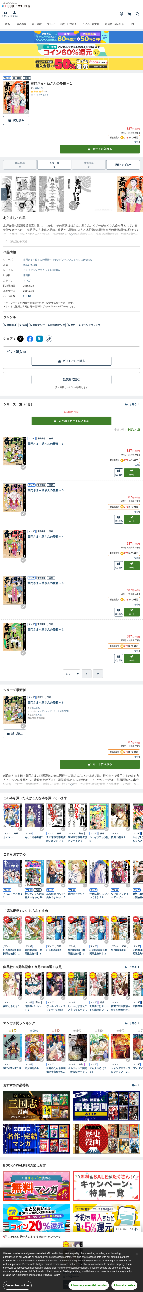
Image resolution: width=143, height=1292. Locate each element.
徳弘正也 (39, 88)
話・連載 (37, 24)
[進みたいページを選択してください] (71, 674)
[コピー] (49, 338)
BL (133, 24)
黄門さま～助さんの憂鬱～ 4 (46, 536)
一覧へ (134, 1085)
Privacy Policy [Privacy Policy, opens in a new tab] (52, 1275)
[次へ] (4, 194)
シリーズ (54, 165)
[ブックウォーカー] (16, 5)
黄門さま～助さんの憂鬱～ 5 (46, 490)
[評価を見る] (39, 93)
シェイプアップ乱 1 (99, 839)
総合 (7, 24)
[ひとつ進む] (86, 673)
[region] (71, 1269)
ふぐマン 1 (9, 837)
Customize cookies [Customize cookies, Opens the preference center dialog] (17, 1285)
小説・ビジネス (68, 24)
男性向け (10, 325)
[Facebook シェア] (30, 338)
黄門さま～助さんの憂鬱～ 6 (46, 443)
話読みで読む (71, 379)
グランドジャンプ (89, 325)
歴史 (71, 325)
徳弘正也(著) (30, 265)
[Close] (136, 1254)
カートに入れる (100, 149)
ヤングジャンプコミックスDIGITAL (42, 270)
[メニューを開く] (137, 4)
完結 (23, 325)
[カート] (129, 14)
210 (27, 296)
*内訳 (136, 142)
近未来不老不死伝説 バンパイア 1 (56, 839)
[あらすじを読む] (71, 230)
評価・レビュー (123, 164)
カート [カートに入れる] (132, 472)
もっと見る (132, 404)
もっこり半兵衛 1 (34, 837)
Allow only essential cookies (89, 1285)
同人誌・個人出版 (114, 24)
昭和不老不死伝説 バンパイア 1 (77, 839)
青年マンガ (37, 325)
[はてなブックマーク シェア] (39, 338)
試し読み (16, 120)
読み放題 (21, 24)
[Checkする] (26, 111)
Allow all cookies (124, 1285)
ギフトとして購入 (71, 361)
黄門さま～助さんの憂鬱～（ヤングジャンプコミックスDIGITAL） (59, 259)
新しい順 (133, 429)
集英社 (26, 275)
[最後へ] (98, 673)
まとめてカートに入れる (71, 421)
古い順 (119, 429)
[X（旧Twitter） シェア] (20, 338)
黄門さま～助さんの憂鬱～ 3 (46, 583)
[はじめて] (121, 14)
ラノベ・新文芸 (90, 24)
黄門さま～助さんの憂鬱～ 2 (46, 629)
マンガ (50, 24)
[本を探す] (137, 14)
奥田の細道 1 (118, 837)
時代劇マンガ (56, 325)
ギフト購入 (16, 352)
